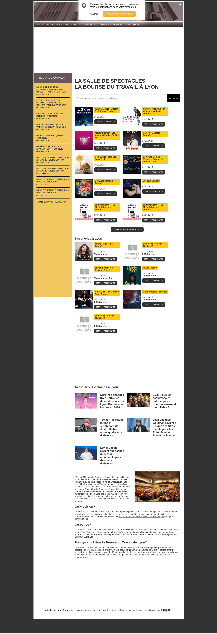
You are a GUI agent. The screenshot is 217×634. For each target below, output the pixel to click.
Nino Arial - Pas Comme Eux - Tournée (107, 293)
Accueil (40, 24)
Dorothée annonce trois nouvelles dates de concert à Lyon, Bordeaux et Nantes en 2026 (112, 401)
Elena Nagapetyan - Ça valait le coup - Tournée (51, 125)
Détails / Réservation (105, 122)
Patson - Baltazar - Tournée (152, 134)
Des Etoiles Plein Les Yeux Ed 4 (105, 158)
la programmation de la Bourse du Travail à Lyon (141, 516)
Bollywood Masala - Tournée (105, 182)
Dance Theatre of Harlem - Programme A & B (52, 180)
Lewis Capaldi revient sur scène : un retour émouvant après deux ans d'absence (112, 455)
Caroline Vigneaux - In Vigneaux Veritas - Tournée (154, 111)
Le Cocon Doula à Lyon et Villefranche (109, 610)
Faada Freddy (150, 268)
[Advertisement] (108, 50)
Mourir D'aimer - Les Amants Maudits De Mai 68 (107, 135)
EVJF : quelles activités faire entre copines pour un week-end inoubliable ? (164, 401)
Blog (127, 24)
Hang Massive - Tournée (155, 292)
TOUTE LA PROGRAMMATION (127, 229)
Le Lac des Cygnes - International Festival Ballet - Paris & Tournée (51, 89)
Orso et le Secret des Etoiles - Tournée (49, 114)
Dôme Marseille (82, 610)
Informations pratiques (111, 24)
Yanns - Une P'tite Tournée (104, 245)
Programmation (54, 24)
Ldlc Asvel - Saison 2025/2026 (152, 245)
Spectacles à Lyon (73, 24)
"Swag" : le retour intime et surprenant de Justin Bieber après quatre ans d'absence (111, 427)
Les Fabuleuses (151, 610)
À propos (137, 24)
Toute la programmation (51, 202)
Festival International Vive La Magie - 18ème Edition (52, 158)
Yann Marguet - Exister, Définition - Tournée (106, 110)
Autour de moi (135, 610)
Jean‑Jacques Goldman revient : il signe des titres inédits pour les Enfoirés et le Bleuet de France (164, 427)
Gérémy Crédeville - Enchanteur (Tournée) (49, 147)
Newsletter (91, 24)
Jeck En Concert (151, 181)
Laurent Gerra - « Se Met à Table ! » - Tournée (105, 207)
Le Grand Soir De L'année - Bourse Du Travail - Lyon (153, 159)
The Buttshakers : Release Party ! (104, 269)
